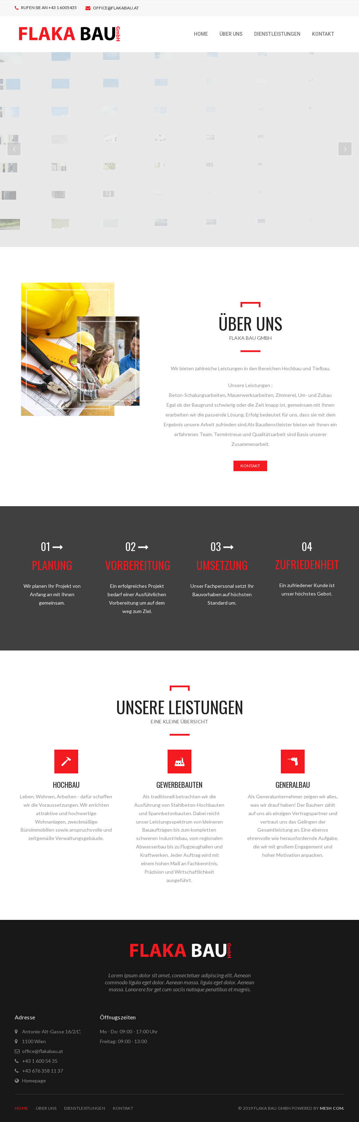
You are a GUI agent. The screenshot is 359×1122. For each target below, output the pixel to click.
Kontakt (123, 1108)
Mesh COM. (332, 1108)
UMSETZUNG (222, 565)
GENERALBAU (293, 784)
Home (21, 1108)
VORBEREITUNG (137, 565)
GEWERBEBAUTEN (179, 784)
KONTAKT (250, 465)
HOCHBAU (66, 784)
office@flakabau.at (116, 8)
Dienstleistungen (84, 1108)
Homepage (34, 1080)
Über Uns (46, 1108)
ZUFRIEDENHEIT (307, 564)
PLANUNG (52, 565)
